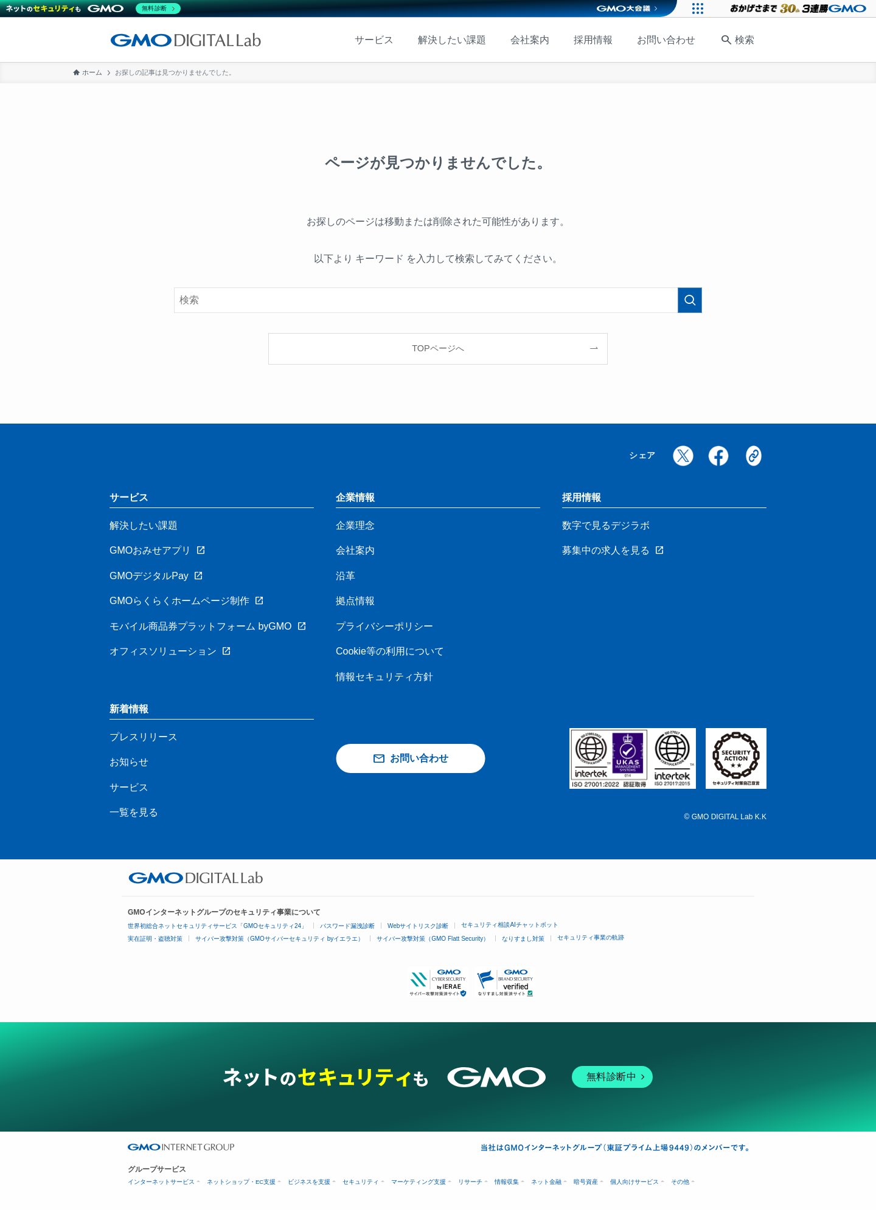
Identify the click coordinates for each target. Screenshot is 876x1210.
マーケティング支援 (418, 1181)
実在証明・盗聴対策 (155, 938)
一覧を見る (133, 812)
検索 (744, 40)
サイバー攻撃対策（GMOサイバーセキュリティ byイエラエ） (279, 938)
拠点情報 (355, 601)
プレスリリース (143, 737)
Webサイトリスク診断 (418, 926)
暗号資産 (586, 1181)
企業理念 (355, 525)
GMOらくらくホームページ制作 (179, 601)
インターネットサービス (161, 1181)
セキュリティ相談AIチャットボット (509, 924)
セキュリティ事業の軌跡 (590, 937)
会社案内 (529, 40)
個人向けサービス (634, 1181)
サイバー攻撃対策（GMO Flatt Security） (433, 938)
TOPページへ (438, 348)
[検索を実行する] (690, 300)
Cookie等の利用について (390, 651)
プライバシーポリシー (384, 626)
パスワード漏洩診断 (347, 926)
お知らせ (128, 762)
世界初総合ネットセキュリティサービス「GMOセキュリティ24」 (217, 926)
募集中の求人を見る (606, 550)
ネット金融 (546, 1181)
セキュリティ (360, 1181)
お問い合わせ (666, 40)
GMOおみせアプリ (150, 550)
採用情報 (593, 40)
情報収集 (507, 1181)
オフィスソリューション (163, 651)
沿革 (345, 576)
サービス (374, 40)
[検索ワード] (438, 300)
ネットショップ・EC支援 (241, 1181)
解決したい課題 (452, 40)
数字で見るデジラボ (606, 525)
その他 (680, 1181)
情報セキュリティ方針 (384, 677)
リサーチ (470, 1181)
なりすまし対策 (523, 938)
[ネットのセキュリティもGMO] (93, 8)
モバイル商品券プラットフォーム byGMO (200, 626)
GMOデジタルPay (149, 576)
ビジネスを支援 (309, 1181)
